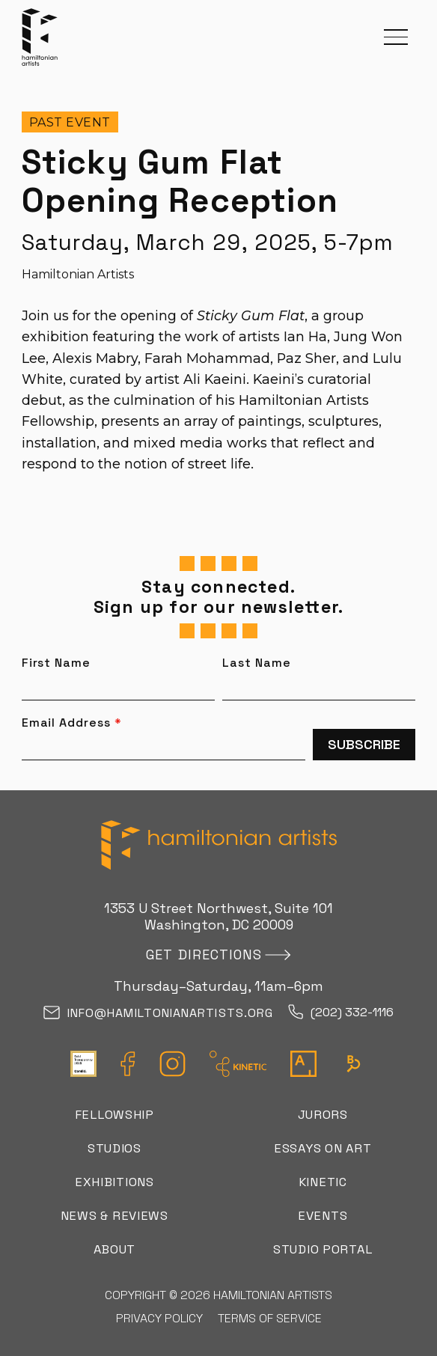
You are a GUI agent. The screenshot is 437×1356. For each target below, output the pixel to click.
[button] (395, 37)
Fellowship (114, 1115)
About (115, 1249)
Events (322, 1216)
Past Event (70, 122)
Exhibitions (114, 1182)
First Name (56, 663)
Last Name (256, 663)
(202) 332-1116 (341, 1013)
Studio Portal (322, 1249)
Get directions (204, 954)
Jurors (323, 1115)
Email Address (72, 723)
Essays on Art (322, 1148)
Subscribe (364, 744)
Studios (114, 1148)
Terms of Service (270, 1318)
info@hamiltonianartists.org (158, 1014)
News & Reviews (114, 1216)
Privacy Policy (159, 1318)
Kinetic (323, 1182)
